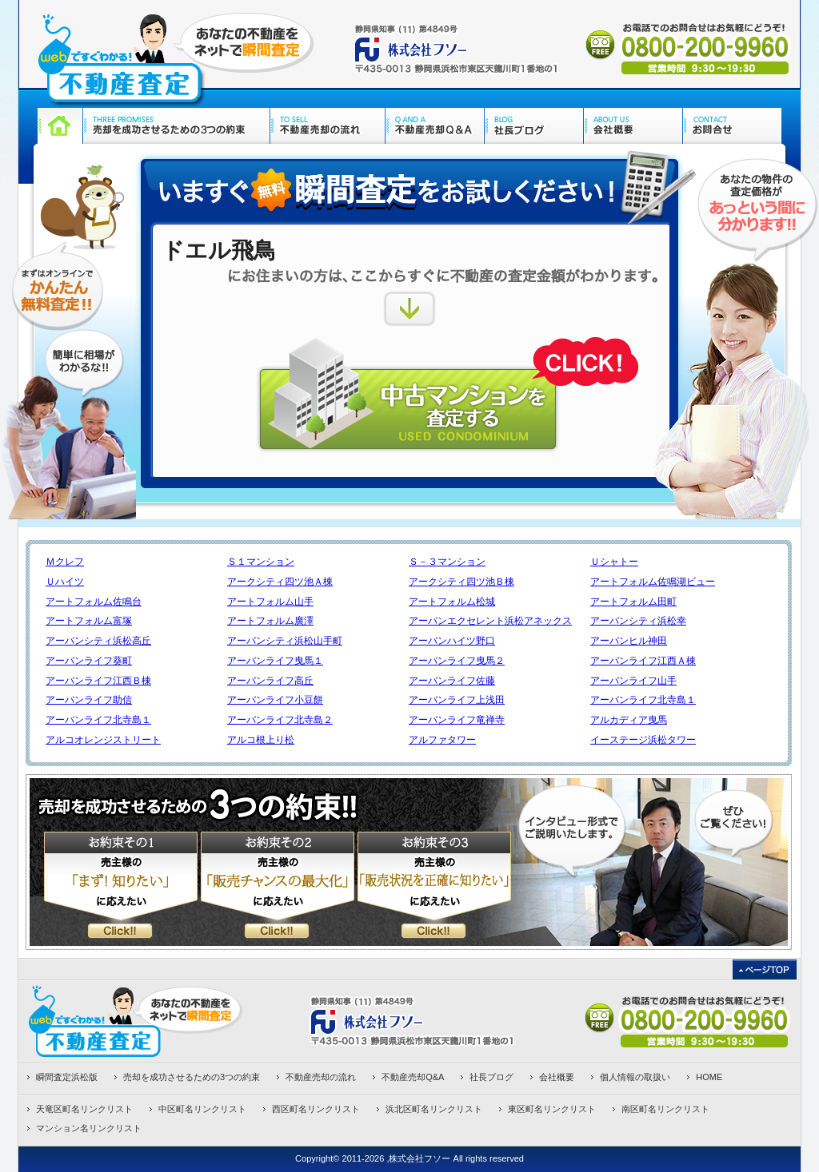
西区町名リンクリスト (316, 1109)
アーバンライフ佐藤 (452, 680)
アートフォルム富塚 (89, 620)
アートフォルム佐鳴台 (94, 601)
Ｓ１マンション (260, 561)
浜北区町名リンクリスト (434, 1109)
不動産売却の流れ (321, 1077)
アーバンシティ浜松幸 (638, 620)
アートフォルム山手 (270, 601)
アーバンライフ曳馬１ (275, 660)
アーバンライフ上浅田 (457, 699)
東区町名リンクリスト (552, 1109)
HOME (709, 1077)
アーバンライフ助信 (89, 699)
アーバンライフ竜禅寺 (457, 719)
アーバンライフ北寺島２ (280, 719)
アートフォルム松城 (452, 601)
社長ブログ (491, 1077)
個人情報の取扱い (635, 1077)
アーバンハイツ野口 (452, 640)
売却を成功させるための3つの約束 (191, 1077)
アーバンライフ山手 (633, 680)
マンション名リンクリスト (89, 1128)
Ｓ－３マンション (447, 561)
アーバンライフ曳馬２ (457, 660)
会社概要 (556, 1077)
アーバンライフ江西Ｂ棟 (98, 680)
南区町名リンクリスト (665, 1109)
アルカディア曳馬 (628, 719)
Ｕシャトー (614, 561)
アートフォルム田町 (633, 601)
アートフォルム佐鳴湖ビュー (652, 581)
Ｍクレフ (65, 561)
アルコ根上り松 (260, 739)
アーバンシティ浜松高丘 (98, 640)
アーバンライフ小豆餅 (275, 699)
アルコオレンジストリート (103, 739)
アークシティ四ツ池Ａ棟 (280, 581)
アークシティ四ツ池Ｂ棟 (461, 581)
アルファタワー (442, 739)
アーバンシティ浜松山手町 (284, 640)
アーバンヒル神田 (628, 640)
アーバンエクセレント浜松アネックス (490, 620)
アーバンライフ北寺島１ (643, 699)
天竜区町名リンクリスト (84, 1109)
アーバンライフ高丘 (270, 680)
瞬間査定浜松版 (67, 1077)
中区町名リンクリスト (202, 1109)
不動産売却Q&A (413, 1077)
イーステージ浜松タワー (643, 739)
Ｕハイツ (65, 581)
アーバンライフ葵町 (89, 660)
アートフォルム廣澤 (270, 620)
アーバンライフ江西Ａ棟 (643, 660)
